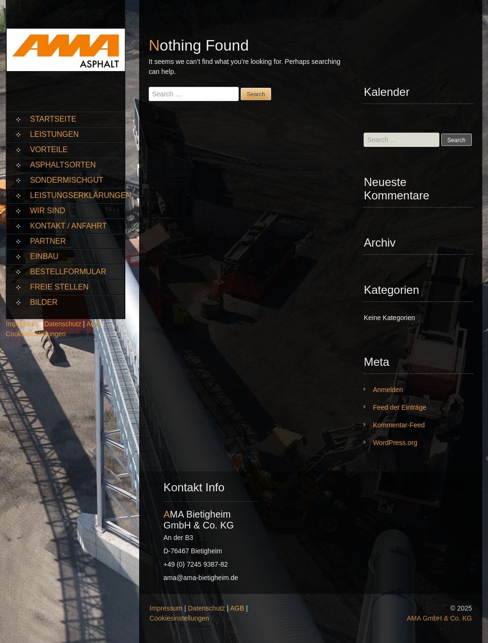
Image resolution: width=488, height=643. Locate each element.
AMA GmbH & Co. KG (439, 618)
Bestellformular (68, 272)
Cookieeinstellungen (36, 334)
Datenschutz (62, 324)
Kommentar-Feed (399, 425)
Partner (48, 241)
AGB (93, 324)
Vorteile (49, 149)
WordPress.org (395, 442)
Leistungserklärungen (77, 195)
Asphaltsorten (63, 165)
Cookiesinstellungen (179, 618)
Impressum (22, 324)
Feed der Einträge (399, 407)
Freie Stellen (59, 287)
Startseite (53, 119)
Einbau (44, 256)
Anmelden (388, 390)
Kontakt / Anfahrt (68, 226)
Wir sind (47, 211)
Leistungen (54, 134)
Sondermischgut (66, 180)
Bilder (44, 302)
